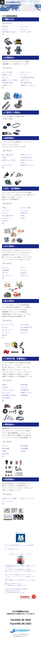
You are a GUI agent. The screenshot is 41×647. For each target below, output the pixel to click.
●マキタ (5, 29)
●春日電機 (24, 446)
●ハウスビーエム (8, 390)
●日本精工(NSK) (7, 83)
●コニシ (23, 268)
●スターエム (25, 275)
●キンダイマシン (8, 275)
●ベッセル (24, 210)
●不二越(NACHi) (26, 83)
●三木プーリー (25, 80)
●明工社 (23, 451)
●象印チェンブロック (28, 85)
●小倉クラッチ (7, 85)
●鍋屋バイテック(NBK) (10, 80)
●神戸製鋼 (24, 330)
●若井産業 (5, 270)
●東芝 (23, 215)
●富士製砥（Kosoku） (9, 32)
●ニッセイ (24, 75)
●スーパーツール (8, 325)
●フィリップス (7, 501)
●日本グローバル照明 (9, 498)
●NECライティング (27, 498)
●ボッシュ (24, 29)
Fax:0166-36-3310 (20, 623)
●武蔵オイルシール (27, 165)
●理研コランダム (26, 392)
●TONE (4, 335)
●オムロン (5, 446)
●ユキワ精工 (25, 325)
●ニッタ (5, 77)
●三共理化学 (6, 398)
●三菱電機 (24, 448)
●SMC (4, 208)
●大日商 (5, 387)
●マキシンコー (25, 72)
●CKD (23, 218)
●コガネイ (5, 218)
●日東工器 (24, 213)
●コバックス (6, 392)
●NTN (4, 157)
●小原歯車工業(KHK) (28, 77)
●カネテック (25, 332)
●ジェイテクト (7, 165)
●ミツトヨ (5, 332)
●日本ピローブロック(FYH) (28, 161)
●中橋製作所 (25, 390)
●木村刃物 (24, 385)
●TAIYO (5, 221)
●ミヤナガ (24, 387)
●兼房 (4, 385)
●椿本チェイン (7, 75)
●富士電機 (5, 448)
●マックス (5, 210)
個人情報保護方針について (20, 636)
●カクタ (5, 268)
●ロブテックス (7, 330)
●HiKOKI (5, 26)
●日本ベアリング (26, 155)
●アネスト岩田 (25, 208)
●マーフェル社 (25, 32)
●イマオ (5, 327)
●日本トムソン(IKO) (9, 160)
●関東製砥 (24, 395)
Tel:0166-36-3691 (20, 619)
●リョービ (24, 26)
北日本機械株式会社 (13, 2)
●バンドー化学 (7, 72)
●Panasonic (5, 454)
